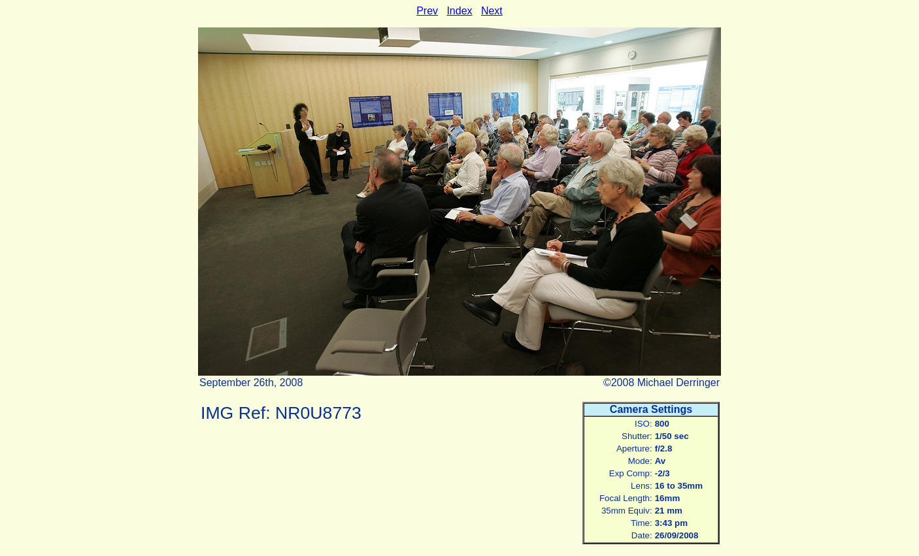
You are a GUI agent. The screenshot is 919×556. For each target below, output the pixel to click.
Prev (427, 10)
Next (492, 10)
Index (459, 10)
